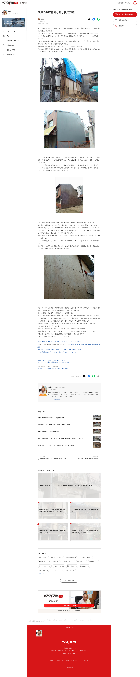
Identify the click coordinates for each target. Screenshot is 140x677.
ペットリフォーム (56, 570)
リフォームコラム (69, 570)
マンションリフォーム (85, 557)
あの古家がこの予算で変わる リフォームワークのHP (53, 368)
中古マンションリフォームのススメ (49, 561)
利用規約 (60, 650)
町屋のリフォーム (56, 557)
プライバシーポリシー (71, 650)
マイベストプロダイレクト (56, 660)
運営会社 (53, 650)
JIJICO (72, 660)
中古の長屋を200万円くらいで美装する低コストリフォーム (57, 352)
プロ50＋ (67, 660)
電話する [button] (122, 26)
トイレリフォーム (59, 566)
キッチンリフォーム (44, 566)
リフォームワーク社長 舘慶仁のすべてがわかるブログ (53, 362)
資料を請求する (124, 20)
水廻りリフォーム (72, 566)
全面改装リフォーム (68, 561)
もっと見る (41, 573)
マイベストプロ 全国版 (69, 653)
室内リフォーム (84, 566)
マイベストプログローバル (81, 660)
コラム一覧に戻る (69, 580)
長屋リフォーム (45, 23)
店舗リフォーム (43, 570)
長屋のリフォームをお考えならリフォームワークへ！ (53, 361)
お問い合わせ (83, 650)
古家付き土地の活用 (70, 557)
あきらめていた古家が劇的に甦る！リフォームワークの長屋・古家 (59, 349)
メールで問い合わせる (126, 14)
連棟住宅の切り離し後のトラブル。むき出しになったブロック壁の (59, 341)
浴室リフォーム (93, 561)
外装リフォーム (81, 561)
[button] (57, 399)
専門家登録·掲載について (69, 648)
